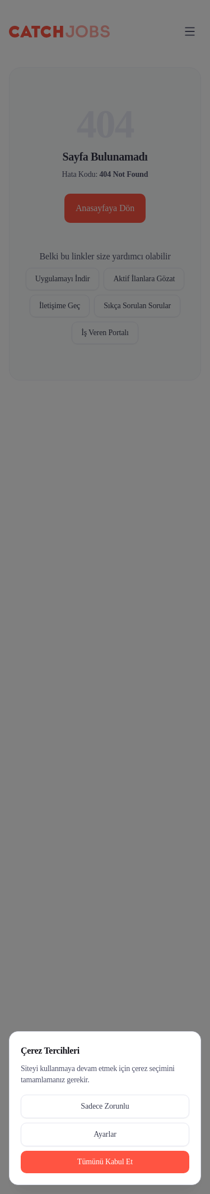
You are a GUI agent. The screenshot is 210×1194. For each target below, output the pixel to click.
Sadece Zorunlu (105, 1106)
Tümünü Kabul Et (105, 1162)
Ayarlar (105, 1134)
